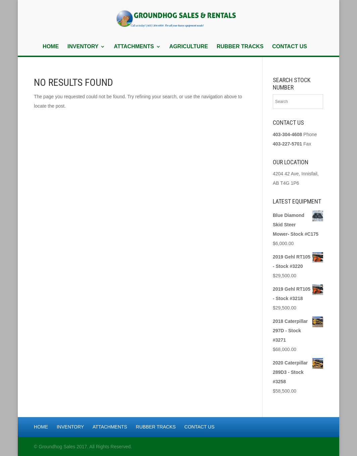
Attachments (134, 46)
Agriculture (188, 46)
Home (51, 46)
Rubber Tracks (240, 46)
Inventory (82, 46)
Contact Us (289, 46)
